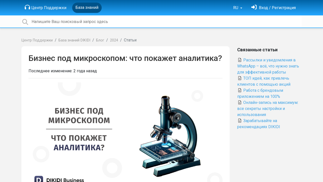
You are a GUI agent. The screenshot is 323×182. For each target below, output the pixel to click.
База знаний (86, 7)
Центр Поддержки (45, 7)
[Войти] (273, 8)
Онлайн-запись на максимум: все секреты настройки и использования (267, 108)
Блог (100, 40)
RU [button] (236, 7)
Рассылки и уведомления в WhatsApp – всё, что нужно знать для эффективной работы (268, 66)
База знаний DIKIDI (74, 40)
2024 (114, 40)
